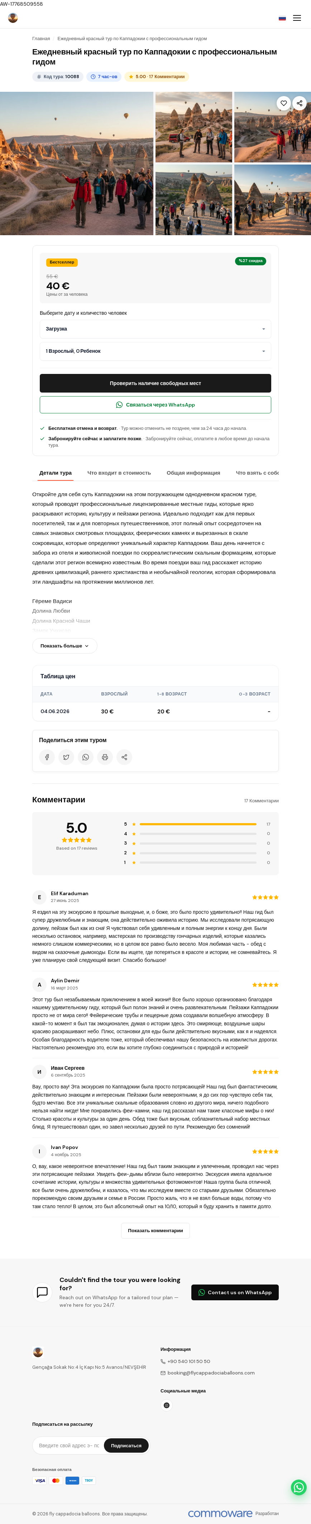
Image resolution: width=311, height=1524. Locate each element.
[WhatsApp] (86, 757)
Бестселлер (62, 262)
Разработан (267, 1513)
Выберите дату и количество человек (83, 313)
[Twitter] (66, 757)
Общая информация (193, 472)
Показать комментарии (155, 1231)
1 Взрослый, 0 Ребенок (73, 351)
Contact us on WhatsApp (235, 1292)
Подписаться (126, 1446)
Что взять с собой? (261, 472)
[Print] (105, 757)
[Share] (299, 103)
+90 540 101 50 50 (185, 1361)
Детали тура (55, 472)
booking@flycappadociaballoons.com (208, 1373)
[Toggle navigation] (297, 18)
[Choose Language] (282, 17)
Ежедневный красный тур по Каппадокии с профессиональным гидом (132, 38)
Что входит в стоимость (119, 472)
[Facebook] (47, 757)
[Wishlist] (284, 103)
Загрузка (56, 329)
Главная (41, 38)
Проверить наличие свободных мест (155, 383)
